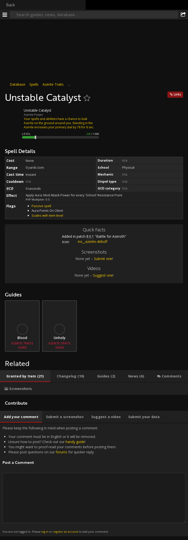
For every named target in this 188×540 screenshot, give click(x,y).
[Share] (183, 15)
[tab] (25, 376)
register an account (65, 531)
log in (44, 531)
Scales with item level (47, 215)
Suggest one (103, 275)
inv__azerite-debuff (88, 241)
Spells (33, 84)
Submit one (103, 258)
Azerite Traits (53, 84)
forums (61, 452)
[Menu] (5, 15)
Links (177, 94)
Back (10, 5)
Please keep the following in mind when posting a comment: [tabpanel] (94, 480)
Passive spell (41, 206)
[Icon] (13, 114)
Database (17, 84)
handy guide (75, 441)
